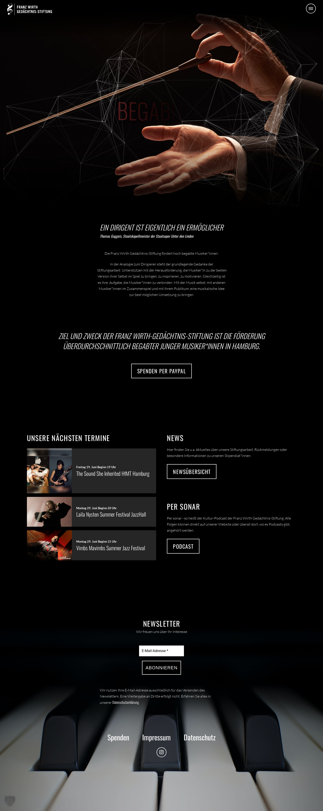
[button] (311, 8)
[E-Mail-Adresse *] (161, 651)
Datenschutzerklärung (125, 702)
